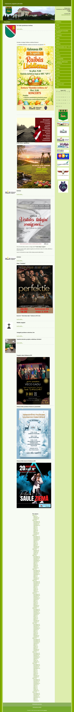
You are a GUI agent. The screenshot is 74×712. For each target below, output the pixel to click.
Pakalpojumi (59, 35)
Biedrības (58, 66)
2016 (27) (34, 638)
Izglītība (58, 38)
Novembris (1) (36, 610)
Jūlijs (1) (35, 541)
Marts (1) (35, 554)
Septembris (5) (36, 628)
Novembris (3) (36, 625)
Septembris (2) (36, 525)
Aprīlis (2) (35, 544)
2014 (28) (34, 663)
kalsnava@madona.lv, (66, 14)
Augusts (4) (36, 643)
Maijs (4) (35, 601)
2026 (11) (34, 515)
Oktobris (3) (36, 655)
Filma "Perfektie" (21, 263)
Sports (57, 49)
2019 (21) (34, 592)
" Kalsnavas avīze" (60, 84)
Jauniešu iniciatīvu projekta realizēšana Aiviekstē (29, 339)
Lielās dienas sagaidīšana (23, 143)
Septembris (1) (36, 539)
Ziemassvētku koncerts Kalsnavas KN (26, 461)
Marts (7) (35, 531)
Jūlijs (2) (35, 562)
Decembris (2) (36, 536)
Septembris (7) (36, 574)
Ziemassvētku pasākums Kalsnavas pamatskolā (28, 406)
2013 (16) (34, 678)
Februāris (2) (36, 605)
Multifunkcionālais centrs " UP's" (63, 47)
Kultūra (58, 41)
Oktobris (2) (36, 666)
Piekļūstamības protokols (37, 707)
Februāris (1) (36, 532)
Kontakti (58, 72)
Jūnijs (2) (35, 630)
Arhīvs (57, 86)
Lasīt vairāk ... (20, 29)
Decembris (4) (36, 521)
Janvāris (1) (36, 579)
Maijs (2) (35, 587)
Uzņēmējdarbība (59, 58)
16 (59, 100)
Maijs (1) (35, 564)
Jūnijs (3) (35, 575)
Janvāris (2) (36, 700)
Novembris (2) (36, 595)
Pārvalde (58, 27)
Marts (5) (35, 566)
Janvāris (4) (36, 547)
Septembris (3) (36, 641)
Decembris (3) (36, 653)
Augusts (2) (36, 585)
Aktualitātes (58, 21)
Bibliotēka (58, 44)
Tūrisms (58, 52)
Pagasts (57, 24)
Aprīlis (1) (35, 603)
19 (65, 100)
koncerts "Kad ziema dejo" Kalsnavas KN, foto (28, 315)
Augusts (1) (36, 540)
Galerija (58, 75)
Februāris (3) (36, 620)
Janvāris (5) (36, 567)
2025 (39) (34, 520)
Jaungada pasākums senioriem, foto (26, 332)
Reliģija (57, 69)
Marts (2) (35, 545)
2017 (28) (34, 623)
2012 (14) (34, 692)
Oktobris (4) (36, 523)
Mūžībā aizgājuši (21, 322)
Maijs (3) (35, 529)
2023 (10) (34, 549)
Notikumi (58, 81)
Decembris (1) (36, 556)
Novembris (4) (36, 557)
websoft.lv (45, 710)
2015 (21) (34, 651)
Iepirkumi (58, 55)
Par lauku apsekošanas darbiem (25, 25)
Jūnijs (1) (35, 542)
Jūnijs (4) (35, 527)
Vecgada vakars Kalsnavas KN (24, 355)
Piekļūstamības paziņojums (37, 704)
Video (57, 78)
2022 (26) (34, 555)
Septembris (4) (36, 613)
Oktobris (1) (36, 559)
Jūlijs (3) (35, 526)
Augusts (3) (36, 561)
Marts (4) (35, 516)
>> (69, 90)
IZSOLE (19, 190)
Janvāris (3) (36, 518)
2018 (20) (34, 608)
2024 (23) (34, 535)
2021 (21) (34, 569)
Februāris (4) (36, 517)
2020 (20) (34, 580)
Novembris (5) (36, 522)
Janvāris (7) (36, 677)
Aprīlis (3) (35, 530)
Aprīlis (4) (35, 552)
